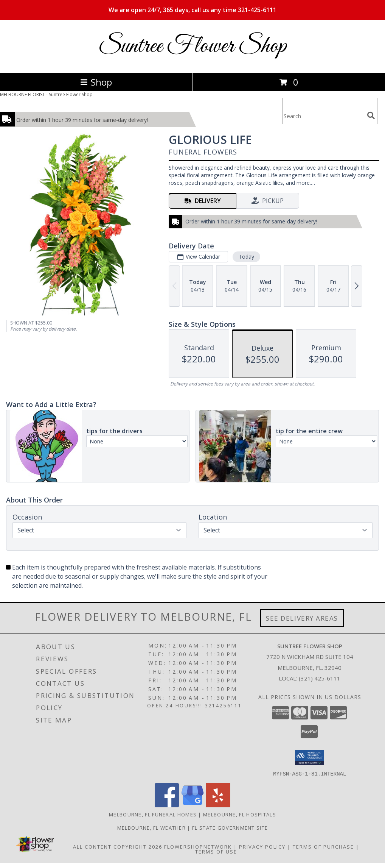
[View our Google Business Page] (192, 804)
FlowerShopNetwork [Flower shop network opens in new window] (198, 846)
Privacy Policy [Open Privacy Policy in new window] (262, 846)
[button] (309, 757)
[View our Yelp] (218, 804)
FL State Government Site (230, 827)
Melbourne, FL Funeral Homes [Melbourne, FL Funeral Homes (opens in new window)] (153, 814)
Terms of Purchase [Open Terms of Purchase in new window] (323, 846)
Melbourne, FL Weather (151, 827)
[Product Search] (323, 116)
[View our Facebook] (167, 804)
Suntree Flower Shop (192, 46)
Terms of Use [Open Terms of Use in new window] (216, 851)
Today (246, 256)
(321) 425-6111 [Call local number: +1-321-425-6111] (319, 678)
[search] (371, 115)
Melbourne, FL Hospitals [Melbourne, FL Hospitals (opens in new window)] (239, 814)
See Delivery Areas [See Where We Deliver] (302, 618)
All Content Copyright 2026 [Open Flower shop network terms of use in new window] (117, 846)
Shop (96, 82)
